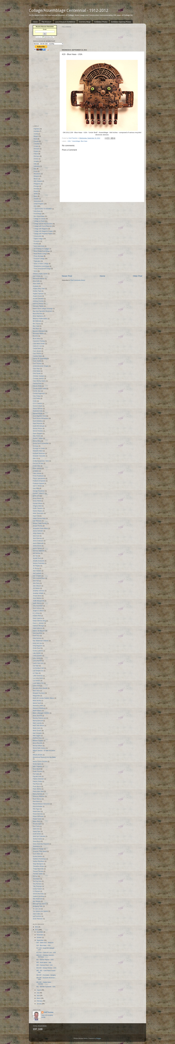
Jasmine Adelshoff (38, 551)
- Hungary (36, 161)
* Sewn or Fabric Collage (40, 263)
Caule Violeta (37, 361)
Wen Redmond (37, 899)
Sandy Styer (37, 831)
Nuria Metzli (36, 769)
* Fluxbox (36, 243)
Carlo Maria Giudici (39, 343)
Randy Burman (37, 794)
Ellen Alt (35, 458)
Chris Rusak (37, 373)
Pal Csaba (36, 774)
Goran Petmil (37, 501)
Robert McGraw (38, 814)
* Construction (37, 236)
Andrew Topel (37, 291)
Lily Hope (36, 665)
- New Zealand (37, 181)
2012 (37, 929)
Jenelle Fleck (37, 558)
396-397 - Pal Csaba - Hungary (46, 975)
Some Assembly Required (41, 844)
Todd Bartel (36, 879)
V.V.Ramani (36, 891)
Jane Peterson (37, 538)
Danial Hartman (38, 408)
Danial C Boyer (37, 406)
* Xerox (35, 271)
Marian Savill (37, 703)
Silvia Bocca (37, 841)
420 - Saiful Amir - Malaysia (44, 942)
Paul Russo (36, 784)
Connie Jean (37, 391)
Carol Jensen (37, 351)
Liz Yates (36, 673)
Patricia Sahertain (38, 779)
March (39, 998)
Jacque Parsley (37, 526)
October (39, 937)
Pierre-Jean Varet (38, 791)
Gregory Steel (37, 506)
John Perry (36, 583)
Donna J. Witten (38, 438)
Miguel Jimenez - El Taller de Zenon (44, 750)
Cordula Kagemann (39, 393)
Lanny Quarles (37, 655)
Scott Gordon (37, 834)
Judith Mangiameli (38, 601)
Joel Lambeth (37, 573)
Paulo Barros (37, 786)
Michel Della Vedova (39, 748)
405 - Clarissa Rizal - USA (44, 965)
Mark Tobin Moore (38, 725)
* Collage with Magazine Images (43, 231)
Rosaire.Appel (37, 824)
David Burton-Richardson (41, 418)
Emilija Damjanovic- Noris (41, 461)
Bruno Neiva (37, 338)
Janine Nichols (37, 548)
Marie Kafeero (37, 710)
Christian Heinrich (38, 378)
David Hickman (37, 423)
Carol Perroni (37, 353)
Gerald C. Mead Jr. (39, 493)
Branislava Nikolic (38, 333)
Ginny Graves (37, 498)
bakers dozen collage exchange (43, 308)
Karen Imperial (37, 618)
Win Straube (37, 901)
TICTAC (35, 876)
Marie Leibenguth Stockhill (41, 713)
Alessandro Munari (39, 278)
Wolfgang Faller (38, 906)
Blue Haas (84, 141)
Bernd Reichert (37, 313)
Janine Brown (37, 546)
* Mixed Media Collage (40, 254)
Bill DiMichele (37, 321)
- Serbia (35, 194)
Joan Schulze (37, 571)
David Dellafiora (38, 421)
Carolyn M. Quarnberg (40, 358)
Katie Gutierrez (37, 628)
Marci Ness (36, 690)
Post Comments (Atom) (77, 280)
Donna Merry (37, 441)
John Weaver (37, 586)
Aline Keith (36, 281)
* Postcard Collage (38, 258)
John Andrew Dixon (39, 578)
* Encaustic (36, 241)
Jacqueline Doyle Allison (40, 528)
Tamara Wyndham (38, 861)
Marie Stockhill (37, 715)
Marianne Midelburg (39, 708)
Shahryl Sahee (37, 839)
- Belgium (36, 136)
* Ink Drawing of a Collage (41, 248)
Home (35, 22)
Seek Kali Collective (39, 836)
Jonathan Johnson (38, 591)
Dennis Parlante (38, 431)
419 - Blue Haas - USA (43, 945)
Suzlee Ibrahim (37, 856)
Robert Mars (37, 811)
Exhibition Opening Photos (121, 22)
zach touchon (37, 916)
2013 (37, 927)
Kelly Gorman (37, 638)
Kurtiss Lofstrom (38, 651)
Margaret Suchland (39, 693)
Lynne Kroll (36, 685)
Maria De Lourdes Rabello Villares (43, 698)
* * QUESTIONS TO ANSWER (42, 209)
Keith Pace (36, 635)
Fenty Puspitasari (38, 476)
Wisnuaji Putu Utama (39, 904)
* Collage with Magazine (40, 229)
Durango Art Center (39, 448)
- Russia (35, 191)
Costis (35, 401)
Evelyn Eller (36, 466)
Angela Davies (37, 296)
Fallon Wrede (37, 473)
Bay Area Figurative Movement (42, 311)
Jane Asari (36, 536)
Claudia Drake (37, 386)
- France (35, 154)
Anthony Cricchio (38, 301)
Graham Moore (37, 503)
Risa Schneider (37, 806)
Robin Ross (36, 821)
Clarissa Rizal (37, 383)
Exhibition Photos (100, 22)
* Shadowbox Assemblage (41, 266)
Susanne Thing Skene (40, 851)
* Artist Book (37, 211)
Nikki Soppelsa (37, 766)
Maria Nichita (37, 700)
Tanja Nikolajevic (38, 864)
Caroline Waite (37, 356)
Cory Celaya (37, 396)
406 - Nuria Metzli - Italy (43, 962)
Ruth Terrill (36, 826)
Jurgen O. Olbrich (38, 611)
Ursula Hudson (37, 889)
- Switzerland (37, 201)
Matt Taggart (37, 735)
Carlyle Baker (37, 348)
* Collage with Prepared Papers (42, 233)
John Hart (36, 581)
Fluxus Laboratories (39, 478)
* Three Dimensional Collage (42, 268)
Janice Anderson (38, 541)
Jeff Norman (36, 553)
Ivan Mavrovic (37, 521)
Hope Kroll (36, 516)
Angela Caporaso (38, 293)
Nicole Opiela (37, 764)
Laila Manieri (37, 653)
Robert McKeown (38, 816)
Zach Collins (37, 914)
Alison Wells (36, 283)
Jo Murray (36, 568)
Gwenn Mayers (37, 511)
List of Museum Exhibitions (65, 22)
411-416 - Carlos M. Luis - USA (46, 952)
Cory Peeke (36, 398)
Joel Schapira (37, 576)
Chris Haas (36, 368)
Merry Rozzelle (37, 743)
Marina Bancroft (38, 720)
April (38, 995)
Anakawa (36, 286)
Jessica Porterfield (38, 563)
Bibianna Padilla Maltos (40, 318)
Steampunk (36, 846)
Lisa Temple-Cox (38, 671)
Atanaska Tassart (38, 306)
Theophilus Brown (38, 866)
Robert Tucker (37, 819)
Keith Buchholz (37, 633)
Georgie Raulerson (39, 491)
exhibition (36, 471)
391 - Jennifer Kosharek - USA (45, 986)
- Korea (35, 171)
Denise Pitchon (37, 428)
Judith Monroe (37, 603)
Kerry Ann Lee (37, 643)
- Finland (35, 151)
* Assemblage (75, 141)
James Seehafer (38, 531)
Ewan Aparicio (37, 468)
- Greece (35, 159)
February (40, 1001)
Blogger (98, 1038)
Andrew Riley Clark (39, 288)
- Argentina (36, 129)
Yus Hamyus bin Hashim (40, 911)
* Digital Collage (38, 238)
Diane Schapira (37, 433)
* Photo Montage (38, 256)
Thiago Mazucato (38, 869)
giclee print (36, 496)
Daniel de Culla (37, 411)
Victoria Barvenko (38, 894)
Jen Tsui (35, 556)
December (40, 932)
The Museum (46, 22)
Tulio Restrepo (37, 886)
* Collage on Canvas (39, 218)
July (38, 993)
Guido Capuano (38, 508)
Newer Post (67, 276)
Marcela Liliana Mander (40, 688)
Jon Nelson (36, 588)
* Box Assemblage (38, 216)
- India (35, 164)
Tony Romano (37, 884)
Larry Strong (37, 658)
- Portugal (36, 186)
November (40, 935)
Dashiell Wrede (37, 413)
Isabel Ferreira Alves (39, 518)
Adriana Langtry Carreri (40, 273)
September (40, 940)
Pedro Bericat (37, 789)
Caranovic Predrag (39, 341)
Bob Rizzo (36, 328)
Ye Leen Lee (37, 909)
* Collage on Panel (38, 221)
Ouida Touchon (37, 771)
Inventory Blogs (85, 22)
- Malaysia (36, 176)
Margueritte (36, 695)
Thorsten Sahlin (38, 874)
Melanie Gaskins (38, 740)
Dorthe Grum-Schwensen (41, 443)
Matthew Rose (37, 738)
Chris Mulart (36, 371)
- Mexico (35, 179)
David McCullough (38, 426)
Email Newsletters (42, 39)
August (39, 990)
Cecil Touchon (37, 363)
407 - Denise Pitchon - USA (44, 959)
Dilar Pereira (37, 436)
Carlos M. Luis (37, 346)
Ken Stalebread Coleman (41, 641)
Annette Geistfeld (38, 298)
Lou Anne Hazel (38, 678)
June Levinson (37, 608)
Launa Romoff (37, 660)
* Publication (37, 261)
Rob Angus (36, 809)
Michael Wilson (37, 745)
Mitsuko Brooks (37, 755)
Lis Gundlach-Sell (38, 668)
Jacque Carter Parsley (40, 523)
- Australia (36, 131)
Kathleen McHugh (38, 626)
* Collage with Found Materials (42, 226)
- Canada (36, 141)
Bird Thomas (37, 323)
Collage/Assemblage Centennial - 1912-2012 (68, 10)
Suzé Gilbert (37, 854)
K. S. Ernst (36, 613)
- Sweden (36, 199)
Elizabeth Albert (38, 451)
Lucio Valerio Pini (38, 683)
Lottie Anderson (38, 676)
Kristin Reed (37, 648)
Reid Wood (36, 801)
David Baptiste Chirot (39, 416)
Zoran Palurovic (38, 919)
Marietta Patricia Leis (39, 718)
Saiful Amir (36, 829)
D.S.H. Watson (37, 403)
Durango (35, 446)
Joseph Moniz (37, 596)
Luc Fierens (36, 680)
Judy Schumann (38, 606)
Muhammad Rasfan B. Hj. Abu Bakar (44, 757)
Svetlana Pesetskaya (39, 859)
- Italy (34, 169)
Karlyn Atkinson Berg (39, 621)
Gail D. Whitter (37, 486)
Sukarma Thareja (38, 849)
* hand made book (38, 246)
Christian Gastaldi (38, 376)
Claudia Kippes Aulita (39, 388)
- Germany (36, 156)
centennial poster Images (41, 366)
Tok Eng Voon (37, 881)
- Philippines (37, 184)
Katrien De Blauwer (39, 631)
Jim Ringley (36, 566)
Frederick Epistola (38, 483)
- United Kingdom (38, 204)
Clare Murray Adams (39, 381)
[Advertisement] (102, 238)
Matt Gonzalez (37, 733)
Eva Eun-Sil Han (38, 463)
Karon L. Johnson (38, 623)
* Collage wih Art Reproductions (43, 224)
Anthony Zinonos (38, 303)
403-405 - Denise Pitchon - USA (46, 968)
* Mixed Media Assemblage (41, 251)
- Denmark (36, 149)
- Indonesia (36, 166)
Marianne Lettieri (38, 705)
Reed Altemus (37, 799)
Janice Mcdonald (38, 543)
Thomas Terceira (38, 871)
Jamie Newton (37, 533)
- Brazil (35, 139)
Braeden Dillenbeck (39, 331)
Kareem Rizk (37, 616)
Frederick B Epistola (39, 481)
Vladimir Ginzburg (38, 896)
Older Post (137, 276)
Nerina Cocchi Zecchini (40, 761)
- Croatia (35, 146)
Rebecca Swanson (39, 796)
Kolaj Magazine (37, 646)
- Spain (35, 196)
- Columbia (36, 144)
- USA (69, 141)
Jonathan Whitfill (38, 593)
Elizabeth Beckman (39, 453)
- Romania (36, 188)
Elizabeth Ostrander (39, 456)
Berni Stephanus (38, 316)
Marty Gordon (37, 730)
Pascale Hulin (37, 776)
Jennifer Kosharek (38, 561)
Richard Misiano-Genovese (41, 804)
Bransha (35, 336)
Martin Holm (36, 728)
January (39, 1004)
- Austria (35, 134)
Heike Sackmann (38, 513)
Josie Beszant (37, 598)
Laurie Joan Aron (38, 663)
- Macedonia (37, 174)
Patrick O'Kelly (37, 781)
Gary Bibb (36, 488)
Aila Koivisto (37, 276)
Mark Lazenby (37, 723)
